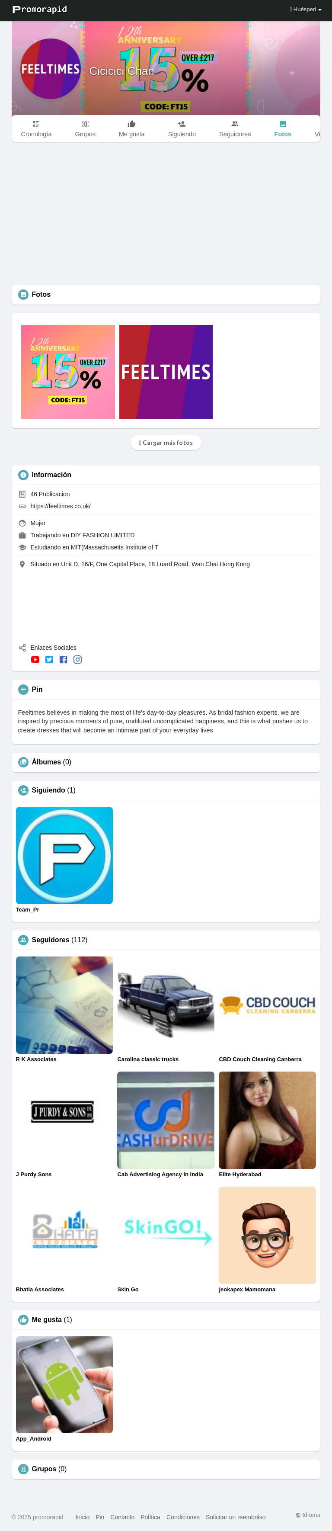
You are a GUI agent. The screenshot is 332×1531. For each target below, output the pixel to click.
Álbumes (46, 762)
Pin (100, 1517)
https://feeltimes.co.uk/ (60, 506)
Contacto (122, 1517)
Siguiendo (48, 790)
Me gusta (47, 1319)
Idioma (308, 1515)
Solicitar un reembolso (236, 1517)
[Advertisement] (166, 220)
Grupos (44, 1469)
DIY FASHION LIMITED (103, 535)
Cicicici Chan (121, 70)
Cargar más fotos (166, 442)
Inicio (83, 1517)
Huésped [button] (306, 9)
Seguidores (51, 940)
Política (150, 1517)
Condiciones (183, 1517)
